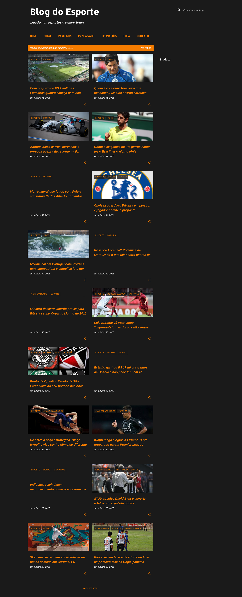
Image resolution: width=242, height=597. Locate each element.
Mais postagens (90, 588)
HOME (33, 36)
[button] (85, 104)
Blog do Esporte (64, 11)
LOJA (126, 36)
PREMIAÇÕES (109, 36)
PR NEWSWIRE (86, 36)
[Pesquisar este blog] (198, 10)
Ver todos (145, 48)
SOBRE (48, 36)
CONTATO (143, 36)
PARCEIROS (64, 36)
